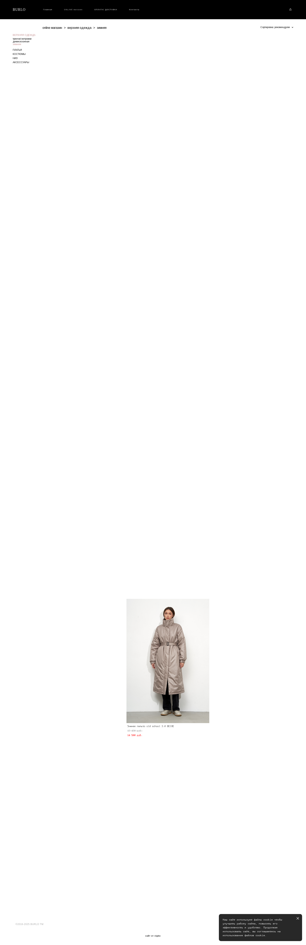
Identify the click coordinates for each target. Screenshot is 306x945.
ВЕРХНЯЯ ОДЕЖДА (24, 35)
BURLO (19, 9)
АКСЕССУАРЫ (21, 62)
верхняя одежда (79, 27)
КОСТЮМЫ (19, 54)
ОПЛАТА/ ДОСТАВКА (105, 10)
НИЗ (15, 58)
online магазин (52, 27)
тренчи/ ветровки (22, 38)
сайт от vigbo (153, 936)
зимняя (17, 44)
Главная (47, 10)
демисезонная (21, 41)
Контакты (134, 10)
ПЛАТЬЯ (17, 50)
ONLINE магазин (73, 10)
